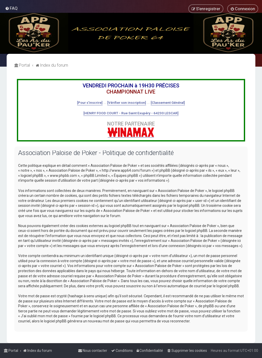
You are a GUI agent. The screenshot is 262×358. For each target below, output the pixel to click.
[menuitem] (11, 8)
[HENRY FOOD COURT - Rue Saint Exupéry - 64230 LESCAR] (131, 113)
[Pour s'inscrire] (90, 102)
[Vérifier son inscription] (126, 102)
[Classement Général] (168, 102)
